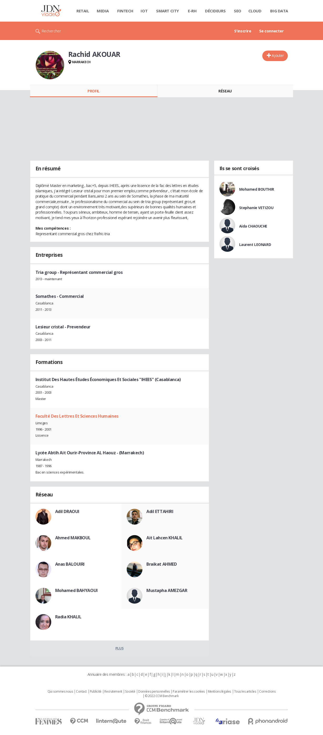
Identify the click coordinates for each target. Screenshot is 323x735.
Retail (82, 10)
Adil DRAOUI (67, 511)
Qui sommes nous (60, 691)
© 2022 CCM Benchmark (162, 696)
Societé (130, 691)
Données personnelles (154, 691)
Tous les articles (245, 691)
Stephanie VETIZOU (256, 207)
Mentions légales (219, 691)
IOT (144, 10)
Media (103, 10)
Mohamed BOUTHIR (256, 189)
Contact (81, 691)
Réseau (225, 90)
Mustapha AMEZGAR (166, 590)
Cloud (255, 10)
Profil (93, 90)
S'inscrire (242, 30)
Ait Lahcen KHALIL (164, 538)
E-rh (192, 10)
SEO (237, 10)
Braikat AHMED (161, 564)
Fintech (125, 10)
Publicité (95, 691)
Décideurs (215, 10)
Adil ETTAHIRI (159, 511)
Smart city (167, 10)
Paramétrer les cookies (189, 691)
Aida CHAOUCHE (253, 226)
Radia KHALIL (68, 617)
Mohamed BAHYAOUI (76, 590)
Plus (119, 648)
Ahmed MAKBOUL (73, 538)
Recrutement (113, 691)
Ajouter (278, 55)
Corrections (267, 691)
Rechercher (51, 30)
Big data (279, 10)
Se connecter (271, 30)
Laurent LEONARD (255, 244)
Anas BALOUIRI (70, 564)
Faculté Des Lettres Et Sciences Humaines (77, 416)
